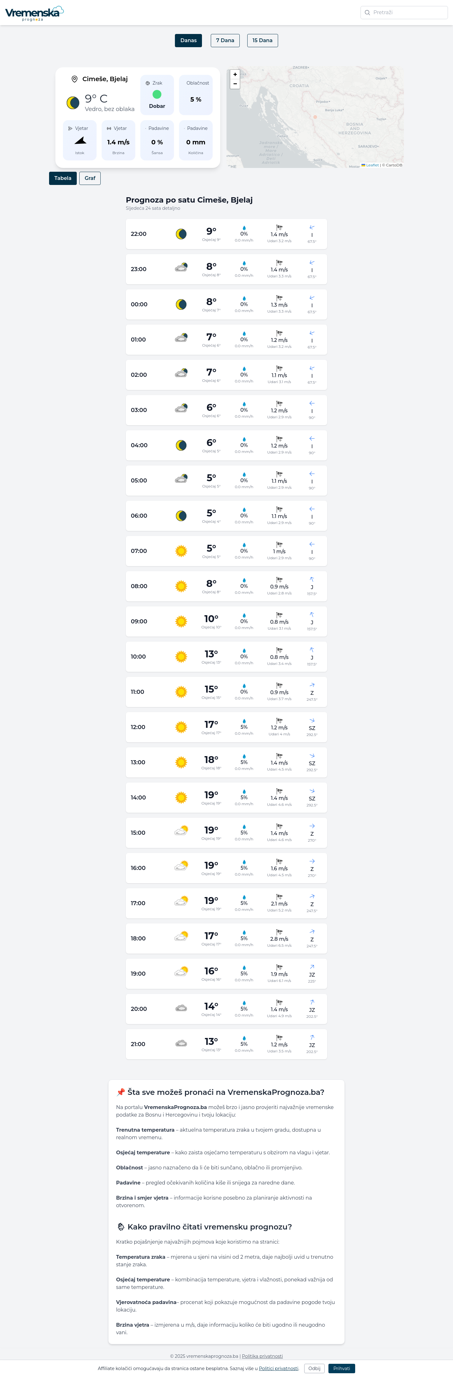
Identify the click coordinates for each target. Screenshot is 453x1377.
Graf (90, 178)
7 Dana (225, 40)
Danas (188, 40)
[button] (315, 117)
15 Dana (262, 40)
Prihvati (341, 1368)
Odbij (314, 1368)
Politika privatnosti (262, 1356)
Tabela (62, 178)
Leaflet (370, 165)
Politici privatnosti (278, 1368)
